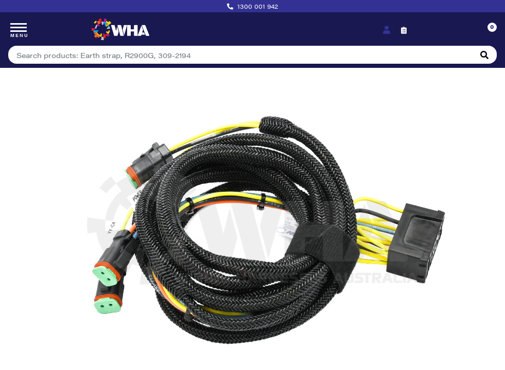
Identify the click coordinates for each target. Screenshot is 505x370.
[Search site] (484, 55)
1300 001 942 (257, 6)
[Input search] (240, 55)
